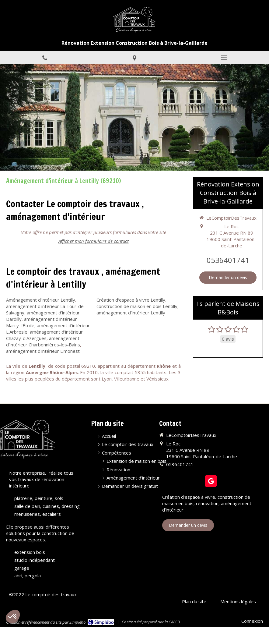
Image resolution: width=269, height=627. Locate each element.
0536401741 (228, 260)
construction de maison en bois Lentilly (136, 306)
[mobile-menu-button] (224, 57)
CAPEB (174, 622)
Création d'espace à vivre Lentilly (130, 300)
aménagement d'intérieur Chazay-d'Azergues (44, 335)
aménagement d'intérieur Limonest (43, 351)
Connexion (252, 621)
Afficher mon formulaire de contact (93, 241)
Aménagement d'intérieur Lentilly (40, 300)
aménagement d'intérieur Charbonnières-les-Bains (43, 341)
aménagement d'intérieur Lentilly (130, 313)
